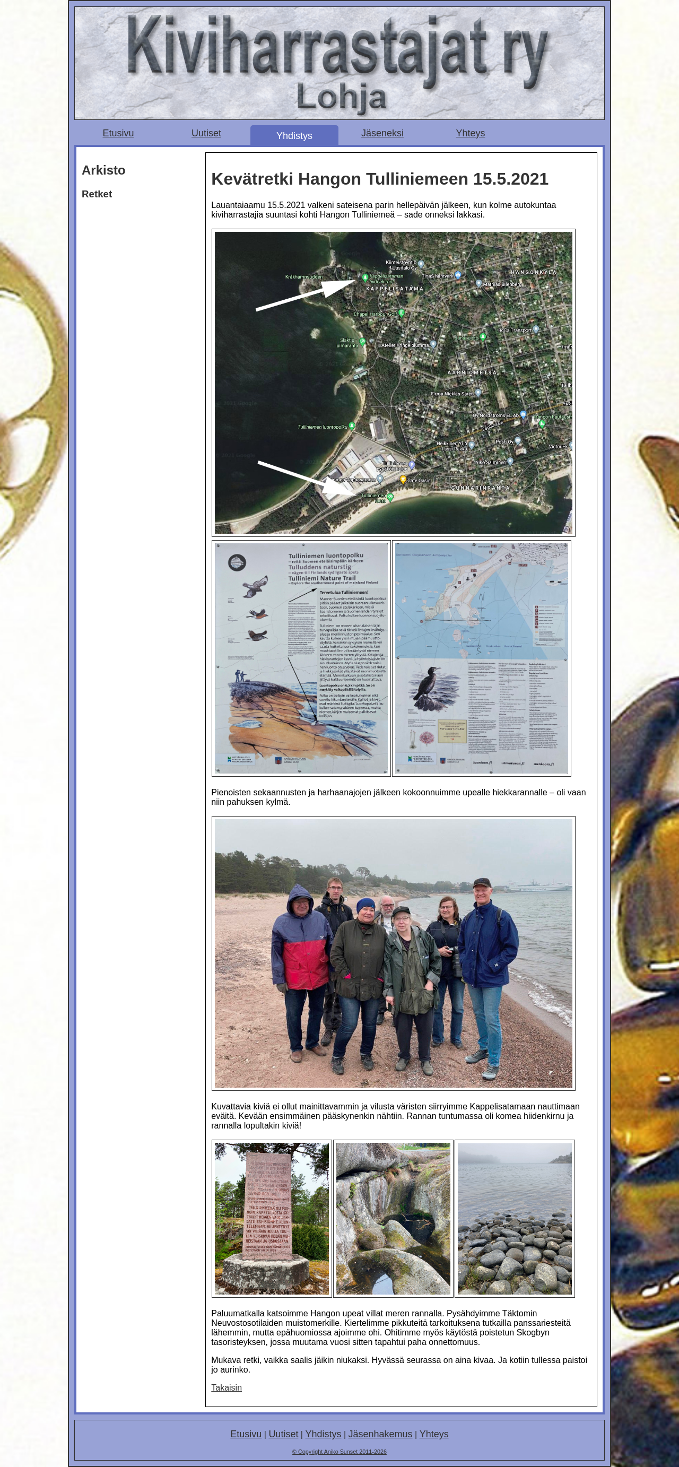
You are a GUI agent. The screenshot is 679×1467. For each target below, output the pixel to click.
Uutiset (206, 133)
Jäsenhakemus (381, 1434)
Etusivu (118, 133)
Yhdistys (294, 136)
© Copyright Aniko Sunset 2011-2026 (339, 1451)
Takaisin (226, 1387)
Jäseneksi (382, 133)
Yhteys (470, 133)
